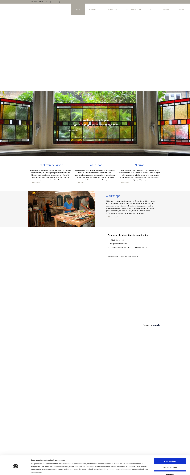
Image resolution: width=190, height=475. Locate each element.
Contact (181, 9)
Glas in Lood (94, 9)
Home (78, 9)
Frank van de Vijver (133, 9)
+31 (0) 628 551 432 (37, 2)
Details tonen (124, 426)
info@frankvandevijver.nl (55, 2)
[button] (72, 130)
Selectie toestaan (170, 415)
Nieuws (166, 9)
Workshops (112, 9)
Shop (152, 9)
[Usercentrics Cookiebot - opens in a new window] (16, 426)
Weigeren (170, 421)
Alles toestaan (170, 408)
